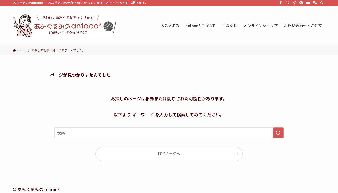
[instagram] (294, 3)
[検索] (321, 3)
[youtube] (308, 3)
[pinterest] (301, 3)
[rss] (315, 3)
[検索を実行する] (278, 132)
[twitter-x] (287, 3)
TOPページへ (169, 154)
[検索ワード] (169, 132)
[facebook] (280, 3)
